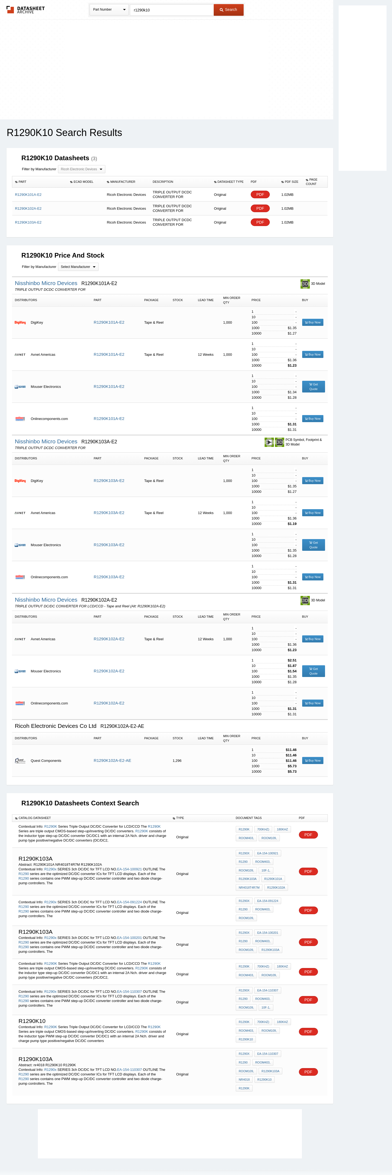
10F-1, (265, 868)
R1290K (50, 826)
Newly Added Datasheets (107, 1157)
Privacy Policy (142, 1157)
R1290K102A (275, 882)
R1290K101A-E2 (109, 322)
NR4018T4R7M (249, 882)
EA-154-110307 (129, 980)
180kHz (280, 830)
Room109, (268, 838)
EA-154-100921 (129, 866)
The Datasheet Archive (26, 9)
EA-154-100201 (129, 928)
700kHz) (262, 830)
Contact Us (277, 1157)
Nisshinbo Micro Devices (47, 283)
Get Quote (313, 387)
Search (228, 9)
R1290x (50, 866)
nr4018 (244, 1064)
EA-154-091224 (129, 894)
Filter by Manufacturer (39, 169)
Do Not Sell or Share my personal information (193, 1157)
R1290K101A (272, 875)
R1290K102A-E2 (109, 638)
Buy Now (313, 322)
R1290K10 (246, 1024)
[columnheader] (39, 182)
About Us (297, 1157)
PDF (260, 195)
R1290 (24, 870)
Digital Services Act (249, 1157)
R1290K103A (247, 875)
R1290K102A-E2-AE (112, 760)
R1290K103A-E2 (109, 480)
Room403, (246, 838)
